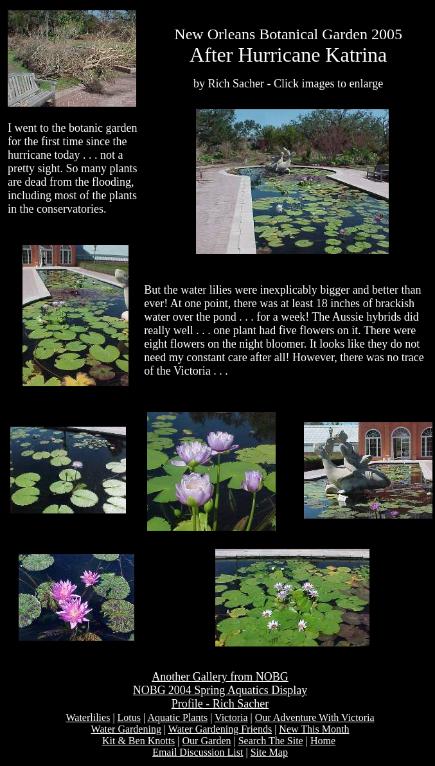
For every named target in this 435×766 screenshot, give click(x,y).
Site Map (269, 752)
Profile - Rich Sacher (220, 703)
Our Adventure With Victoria (315, 717)
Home (322, 740)
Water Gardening (126, 729)
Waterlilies (88, 717)
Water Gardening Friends (220, 729)
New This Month (314, 729)
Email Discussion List (197, 752)
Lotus (129, 717)
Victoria (231, 717)
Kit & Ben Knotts (138, 740)
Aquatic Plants (177, 717)
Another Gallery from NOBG (220, 676)
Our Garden (206, 740)
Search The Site (270, 740)
